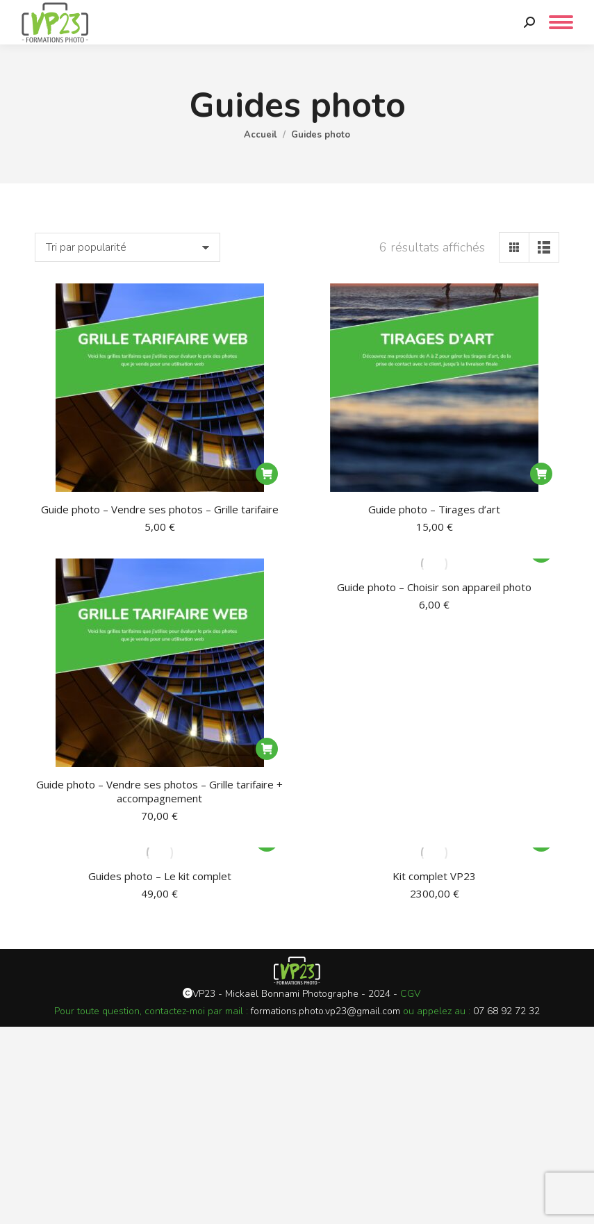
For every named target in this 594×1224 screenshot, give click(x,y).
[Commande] (127, 247)
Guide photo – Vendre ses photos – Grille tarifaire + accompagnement (159, 791)
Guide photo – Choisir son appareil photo (434, 587)
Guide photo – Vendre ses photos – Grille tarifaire (160, 509)
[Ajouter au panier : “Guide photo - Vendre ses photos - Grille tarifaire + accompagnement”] (267, 749)
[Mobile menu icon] (561, 22)
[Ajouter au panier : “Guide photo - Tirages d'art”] (541, 474)
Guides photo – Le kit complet (159, 876)
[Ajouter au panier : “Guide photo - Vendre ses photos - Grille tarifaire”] (267, 474)
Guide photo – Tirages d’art (434, 509)
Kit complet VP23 (434, 876)
